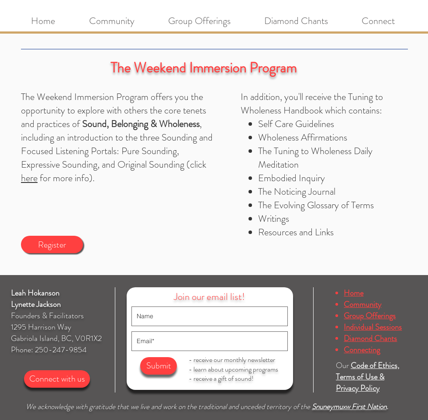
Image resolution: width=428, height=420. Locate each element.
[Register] (52, 244)
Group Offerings (370, 315)
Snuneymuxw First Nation (349, 406)
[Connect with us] (57, 379)
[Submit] (158, 366)
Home (353, 293)
